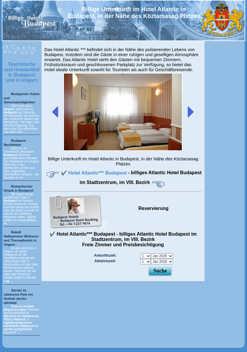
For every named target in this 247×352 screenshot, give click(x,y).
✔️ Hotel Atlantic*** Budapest (94, 172)
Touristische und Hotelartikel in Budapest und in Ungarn (22, 72)
